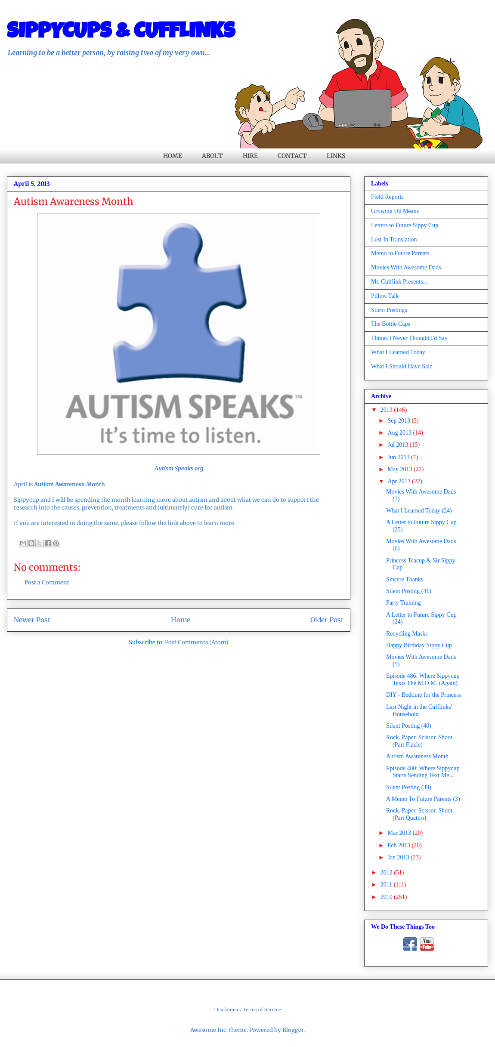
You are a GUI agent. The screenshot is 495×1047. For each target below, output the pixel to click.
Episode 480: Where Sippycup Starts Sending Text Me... (422, 772)
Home (180, 620)
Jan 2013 (399, 857)
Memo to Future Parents (400, 253)
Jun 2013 (399, 457)
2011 (387, 884)
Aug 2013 (400, 432)
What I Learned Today (398, 352)
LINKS (336, 156)
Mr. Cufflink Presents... (399, 281)
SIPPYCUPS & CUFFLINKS (121, 33)
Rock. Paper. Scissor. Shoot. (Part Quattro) (420, 814)
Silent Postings (389, 310)
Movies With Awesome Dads (406, 267)
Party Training (403, 602)
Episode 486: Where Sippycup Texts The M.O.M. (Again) (422, 679)
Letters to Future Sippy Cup (404, 225)
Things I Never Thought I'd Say (409, 338)
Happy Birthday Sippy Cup (419, 645)
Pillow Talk (385, 296)
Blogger (292, 1030)
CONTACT (292, 156)
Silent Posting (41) (408, 591)
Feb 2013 (399, 845)
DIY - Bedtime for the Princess (423, 695)
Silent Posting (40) (408, 726)
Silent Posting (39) (408, 787)
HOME (172, 156)
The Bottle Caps (390, 324)
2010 (387, 897)
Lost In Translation (394, 239)
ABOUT (212, 156)
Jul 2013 (398, 445)
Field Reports (387, 197)
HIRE (250, 156)
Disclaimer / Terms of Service (247, 1009)
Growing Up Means (395, 211)
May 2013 (400, 469)
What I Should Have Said (402, 366)
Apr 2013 (399, 481)
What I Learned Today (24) (419, 510)
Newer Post (32, 620)
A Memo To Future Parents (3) (423, 799)
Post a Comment (47, 582)
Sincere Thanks (404, 579)
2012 (387, 872)
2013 (387, 410)
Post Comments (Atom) (197, 642)
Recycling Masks (407, 633)
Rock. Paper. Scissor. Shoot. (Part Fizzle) (420, 741)
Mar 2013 (399, 833)
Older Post (326, 620)
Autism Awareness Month (417, 756)
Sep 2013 (399, 420)
